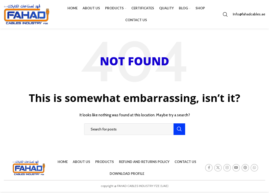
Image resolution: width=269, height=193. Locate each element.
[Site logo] (26, 15)
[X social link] (218, 169)
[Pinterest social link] (245, 169)
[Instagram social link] (227, 169)
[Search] (225, 15)
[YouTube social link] (236, 169)
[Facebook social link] (209, 169)
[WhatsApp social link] (254, 169)
